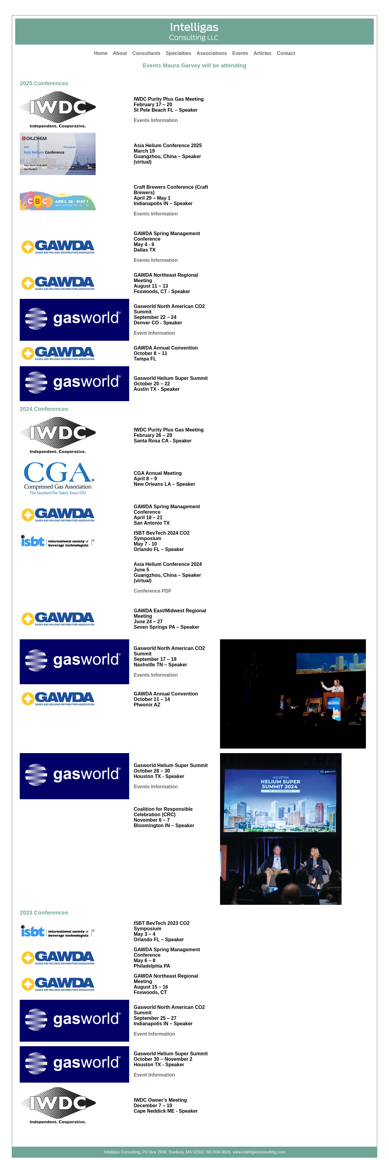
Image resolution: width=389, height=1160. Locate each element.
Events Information (156, 120)
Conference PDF (152, 591)
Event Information (154, 333)
